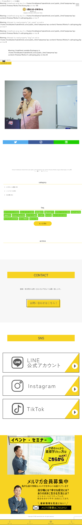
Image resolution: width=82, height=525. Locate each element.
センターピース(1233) (27, 212)
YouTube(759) (76, 212)
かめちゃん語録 (10, 187)
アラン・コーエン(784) (63, 212)
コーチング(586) (32, 215)
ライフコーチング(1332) (12, 212)
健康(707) (8, 215)
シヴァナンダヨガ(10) (11, 219)
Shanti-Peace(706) (18, 215)
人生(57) (41, 215)
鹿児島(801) (39, 212)
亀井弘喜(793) (50, 212)
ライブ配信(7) (24, 219)
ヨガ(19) (49, 215)
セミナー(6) (34, 219)
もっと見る (42, 223)
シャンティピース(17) (60, 215)
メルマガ (8, 191)
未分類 (8, 195)
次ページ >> (44, 171)
